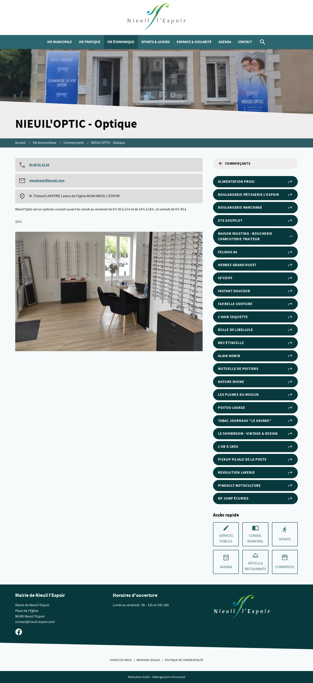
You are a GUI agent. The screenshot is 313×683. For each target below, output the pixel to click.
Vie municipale (59, 42)
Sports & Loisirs (155, 42)
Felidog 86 (255, 252)
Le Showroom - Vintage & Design (255, 433)
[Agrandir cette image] (109, 291)
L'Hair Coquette (255, 317)
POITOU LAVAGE (255, 407)
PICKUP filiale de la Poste (255, 459)
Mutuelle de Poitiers (255, 368)
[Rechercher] (263, 42)
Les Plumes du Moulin (255, 394)
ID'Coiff (255, 278)
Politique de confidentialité (184, 660)
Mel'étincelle (255, 343)
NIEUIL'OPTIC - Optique (108, 143)
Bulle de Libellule (255, 329)
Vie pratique (89, 42)
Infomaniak (178, 677)
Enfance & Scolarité (194, 42)
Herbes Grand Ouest (255, 265)
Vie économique (120, 42)
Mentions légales (149, 660)
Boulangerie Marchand (255, 207)
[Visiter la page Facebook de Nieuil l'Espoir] (18, 631)
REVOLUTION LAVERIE (255, 472)
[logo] (156, 17)
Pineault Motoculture (255, 485)
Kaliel (146, 677)
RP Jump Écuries (255, 498)
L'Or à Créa (255, 446)
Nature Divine (255, 381)
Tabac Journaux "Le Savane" (255, 420)
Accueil (20, 143)
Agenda (224, 42)
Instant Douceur (255, 291)
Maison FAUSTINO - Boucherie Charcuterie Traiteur (255, 236)
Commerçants (74, 143)
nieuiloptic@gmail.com (47, 180)
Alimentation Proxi (255, 181)
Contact (245, 42)
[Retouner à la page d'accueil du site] (242, 608)
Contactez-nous (121, 660)
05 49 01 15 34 (39, 165)
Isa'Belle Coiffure (255, 304)
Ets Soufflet (255, 220)
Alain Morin (255, 355)
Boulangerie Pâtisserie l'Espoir (255, 194)
